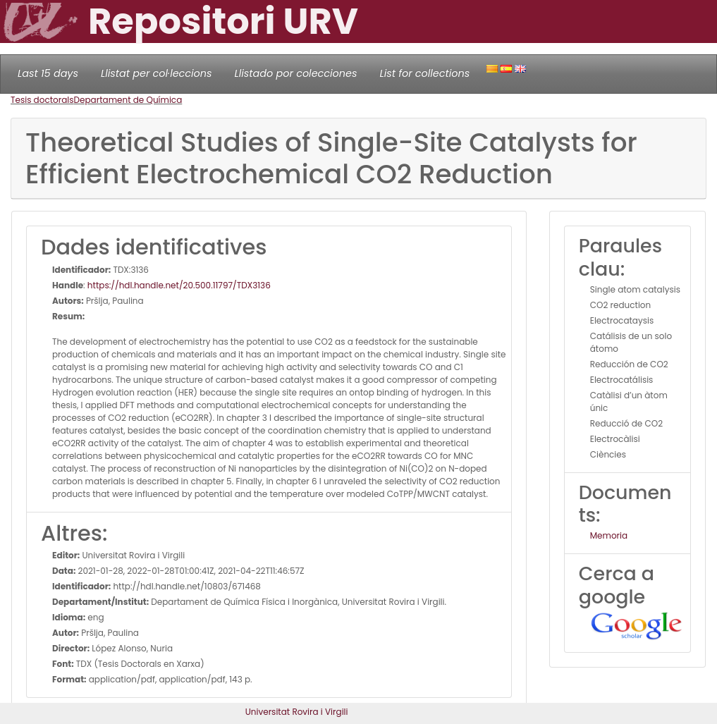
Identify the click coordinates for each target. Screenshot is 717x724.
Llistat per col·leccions (156, 73)
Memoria (608, 535)
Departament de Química (128, 100)
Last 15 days (48, 73)
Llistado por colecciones (296, 73)
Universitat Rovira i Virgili (296, 712)
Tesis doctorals (42, 100)
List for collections (424, 73)
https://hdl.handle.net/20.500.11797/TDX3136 (179, 285)
